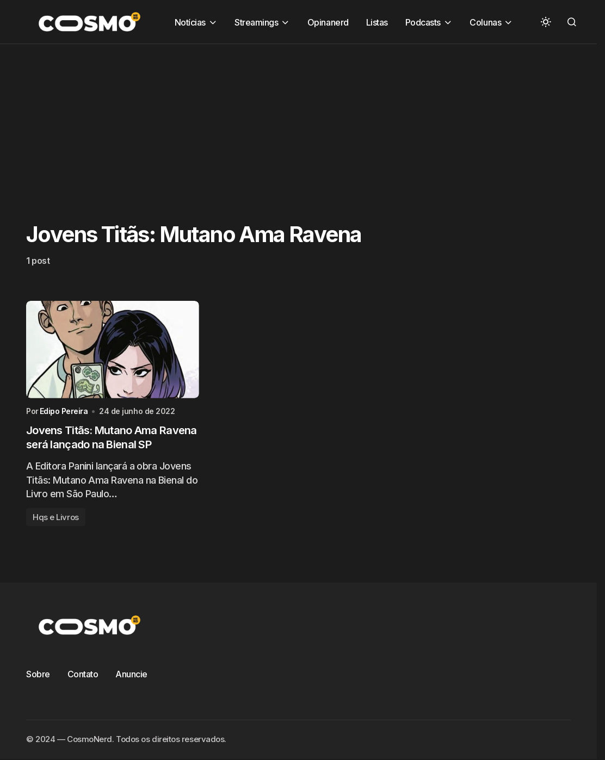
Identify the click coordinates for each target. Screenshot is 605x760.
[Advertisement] (302, 120)
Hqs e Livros (56, 517)
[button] (546, 22)
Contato (82, 674)
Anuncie (131, 674)
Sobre (38, 674)
